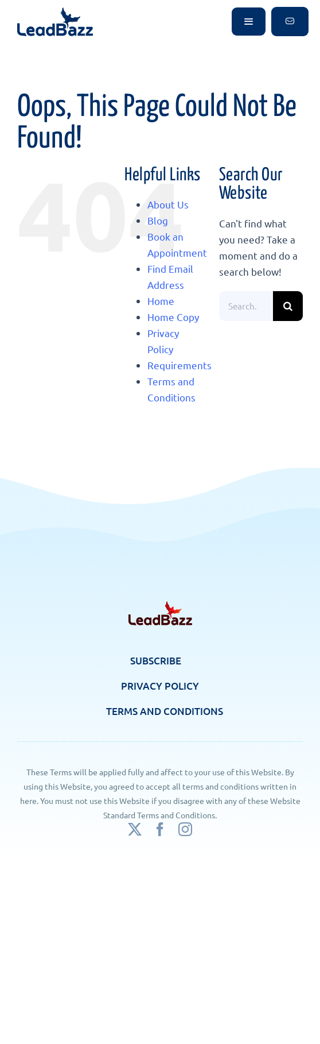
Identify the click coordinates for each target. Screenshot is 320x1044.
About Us (168, 204)
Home (160, 301)
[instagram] (185, 829)
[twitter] (135, 829)
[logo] (55, 12)
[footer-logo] (160, 606)
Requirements (179, 365)
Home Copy (173, 317)
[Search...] (246, 306)
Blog (157, 220)
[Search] (288, 306)
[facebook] (160, 829)
